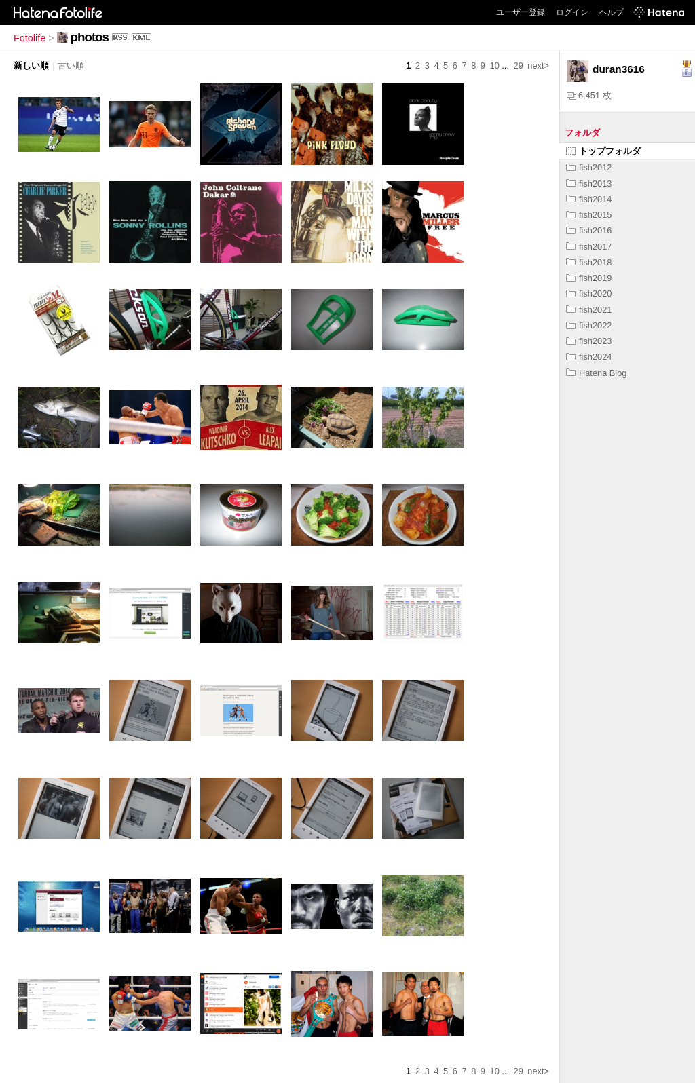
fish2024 (589, 357)
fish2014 (589, 199)
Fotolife (29, 38)
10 (495, 65)
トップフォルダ (603, 151)
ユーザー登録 (520, 12)
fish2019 (589, 278)
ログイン (572, 12)
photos (90, 37)
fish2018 (589, 262)
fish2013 (589, 183)
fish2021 (589, 310)
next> (538, 65)
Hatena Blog (596, 373)
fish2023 (589, 341)
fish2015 (589, 215)
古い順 (71, 65)
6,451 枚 (589, 95)
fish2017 (589, 247)
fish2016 (589, 230)
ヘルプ (611, 12)
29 (518, 65)
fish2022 (589, 325)
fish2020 (589, 293)
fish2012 (589, 167)
